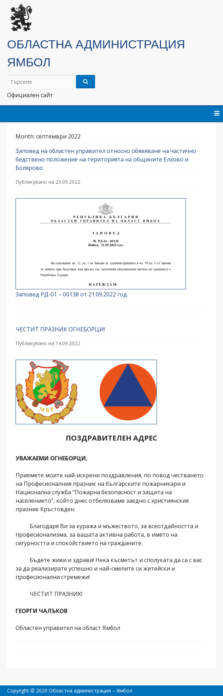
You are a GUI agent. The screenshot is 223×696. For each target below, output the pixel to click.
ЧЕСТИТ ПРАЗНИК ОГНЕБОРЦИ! (60, 329)
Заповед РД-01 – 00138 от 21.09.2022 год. (72, 294)
